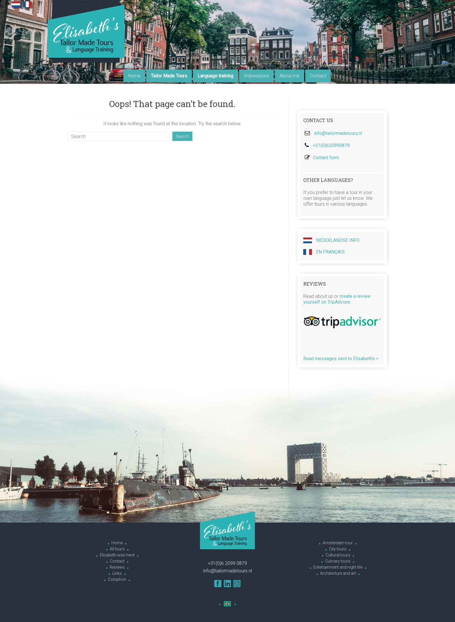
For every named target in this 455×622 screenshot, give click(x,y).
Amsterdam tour (338, 543)
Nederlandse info (331, 240)
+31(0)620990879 (331, 145)
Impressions (256, 76)
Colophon (117, 579)
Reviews (117, 567)
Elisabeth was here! (117, 555)
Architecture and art (338, 573)
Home (134, 76)
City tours (337, 549)
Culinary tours (338, 561)
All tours (117, 549)
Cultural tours (338, 555)
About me (289, 76)
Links (117, 573)
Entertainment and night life (337, 567)
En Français (324, 252)
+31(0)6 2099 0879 (227, 563)
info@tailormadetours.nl (338, 133)
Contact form (326, 157)
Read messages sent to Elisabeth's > (340, 358)
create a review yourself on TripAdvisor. (337, 299)
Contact (318, 76)
